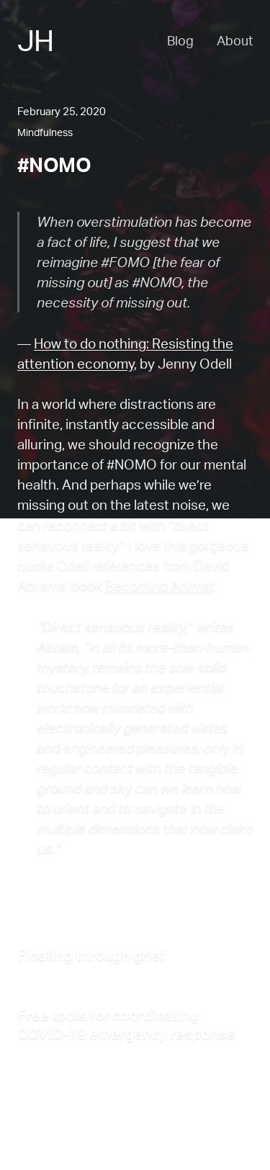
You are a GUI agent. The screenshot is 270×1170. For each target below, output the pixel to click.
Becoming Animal (158, 585)
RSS (139, 1138)
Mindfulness (45, 132)
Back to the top (54, 1118)
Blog (180, 40)
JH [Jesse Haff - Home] (35, 40)
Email (176, 1138)
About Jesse (48, 1138)
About (235, 40)
